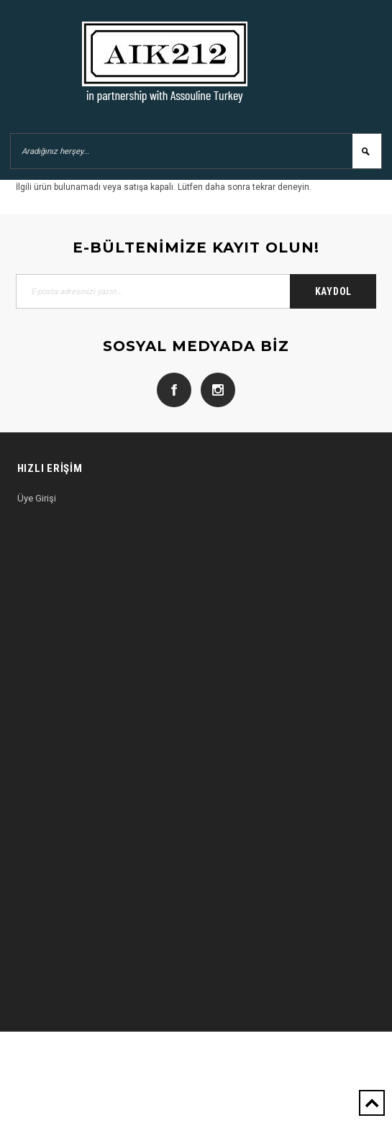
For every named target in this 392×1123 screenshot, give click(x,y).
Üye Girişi (36, 498)
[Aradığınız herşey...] (196, 151)
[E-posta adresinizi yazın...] (196, 291)
